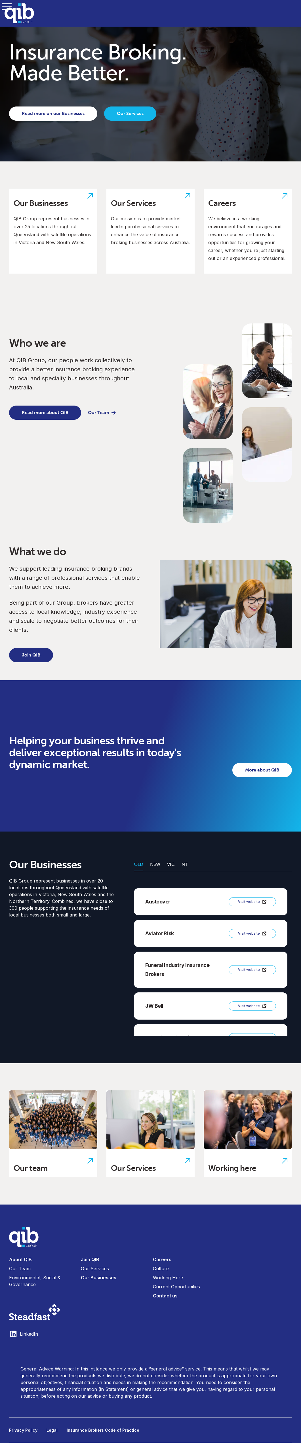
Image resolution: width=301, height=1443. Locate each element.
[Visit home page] (150, 1237)
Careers (162, 1259)
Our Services (130, 113)
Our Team (102, 412)
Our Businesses (98, 1277)
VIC (171, 864)
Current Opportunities (176, 1286)
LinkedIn (23, 1334)
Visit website (252, 902)
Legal (52, 1430)
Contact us (165, 1296)
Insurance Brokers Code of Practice (103, 1430)
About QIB (20, 1259)
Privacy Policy (23, 1430)
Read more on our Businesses (53, 113)
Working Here (168, 1277)
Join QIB (31, 655)
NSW (155, 864)
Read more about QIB (45, 412)
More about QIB (262, 770)
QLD (138, 864)
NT (185, 864)
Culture (161, 1268)
